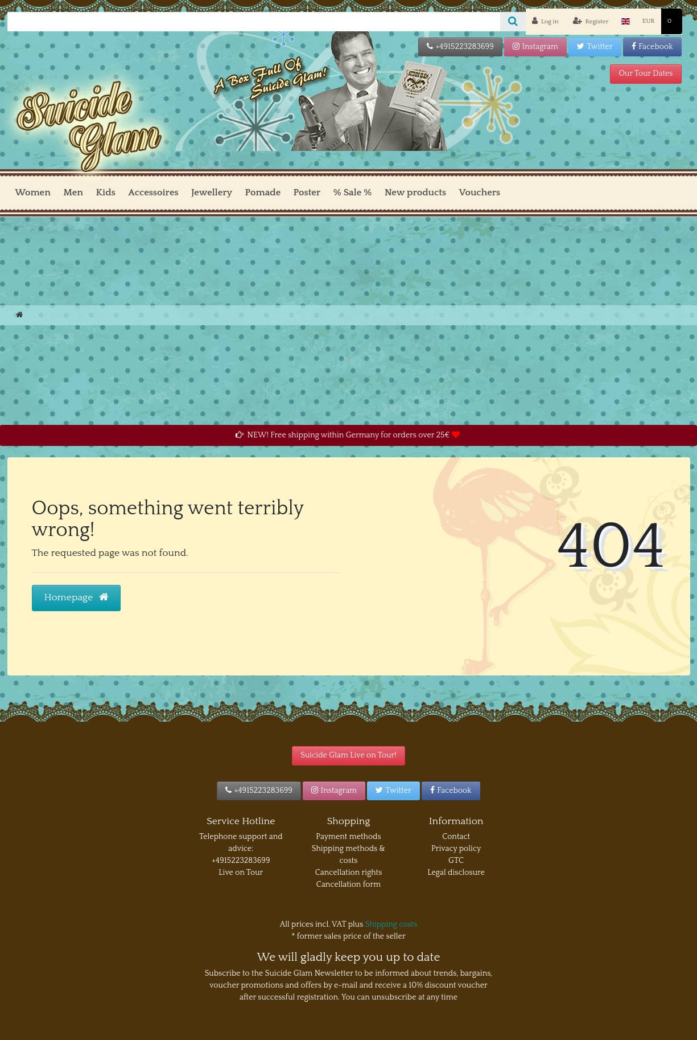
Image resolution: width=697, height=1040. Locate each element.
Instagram (535, 46)
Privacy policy (456, 848)
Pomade (263, 192)
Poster (307, 192)
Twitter (594, 46)
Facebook (652, 46)
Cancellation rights (348, 872)
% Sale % (352, 192)
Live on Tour (240, 872)
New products (415, 192)
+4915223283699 (460, 46)
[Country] (625, 21)
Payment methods (348, 836)
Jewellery (211, 192)
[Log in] (545, 22)
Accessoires (153, 192)
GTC (456, 860)
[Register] (590, 22)
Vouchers (480, 192)
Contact (456, 836)
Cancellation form (348, 884)
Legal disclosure (456, 872)
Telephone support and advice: (241, 842)
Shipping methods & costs (348, 854)
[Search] (513, 21)
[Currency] (648, 21)
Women (33, 192)
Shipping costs (391, 924)
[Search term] (253, 21)
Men (73, 192)
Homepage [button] (76, 597)
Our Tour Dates (645, 73)
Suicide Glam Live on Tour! (348, 755)
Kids (105, 192)
